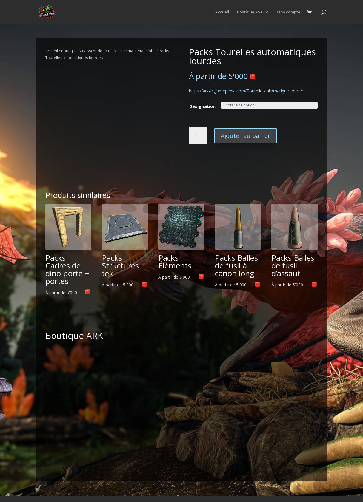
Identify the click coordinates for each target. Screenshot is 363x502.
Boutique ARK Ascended (83, 50)
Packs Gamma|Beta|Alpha (132, 50)
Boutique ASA (250, 12)
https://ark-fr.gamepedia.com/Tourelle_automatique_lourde (246, 91)
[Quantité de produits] (198, 135)
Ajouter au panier (245, 136)
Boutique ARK (74, 335)
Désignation (202, 106)
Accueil (222, 12)
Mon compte (288, 12)
